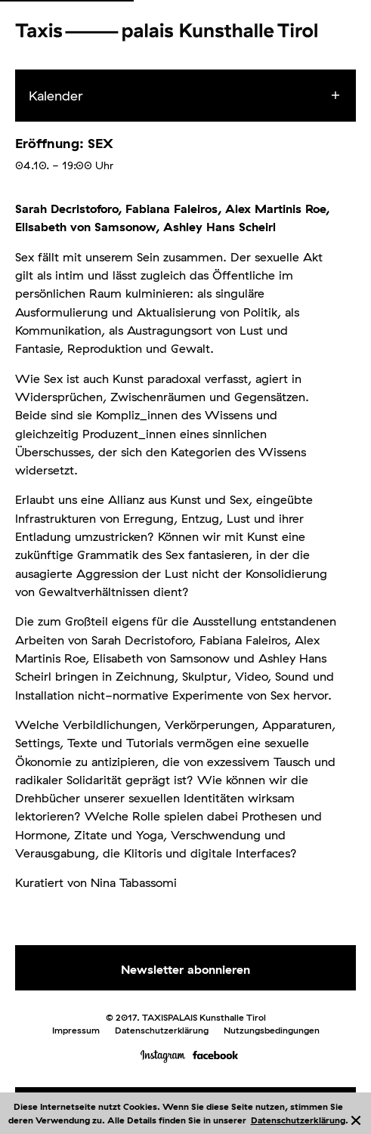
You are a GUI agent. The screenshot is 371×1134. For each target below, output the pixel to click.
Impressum (76, 1030)
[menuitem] (199, 96)
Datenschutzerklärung (298, 1120)
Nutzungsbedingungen (272, 1030)
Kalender (56, 95)
